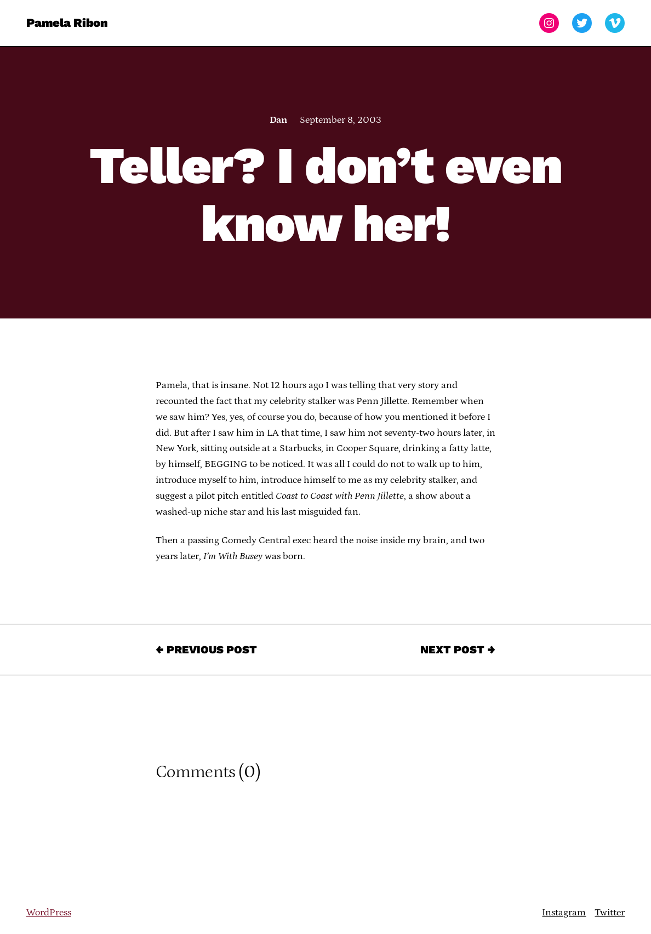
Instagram (564, 912)
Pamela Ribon (67, 23)
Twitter (610, 912)
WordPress (48, 912)
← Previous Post (206, 649)
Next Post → (457, 649)
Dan (278, 120)
